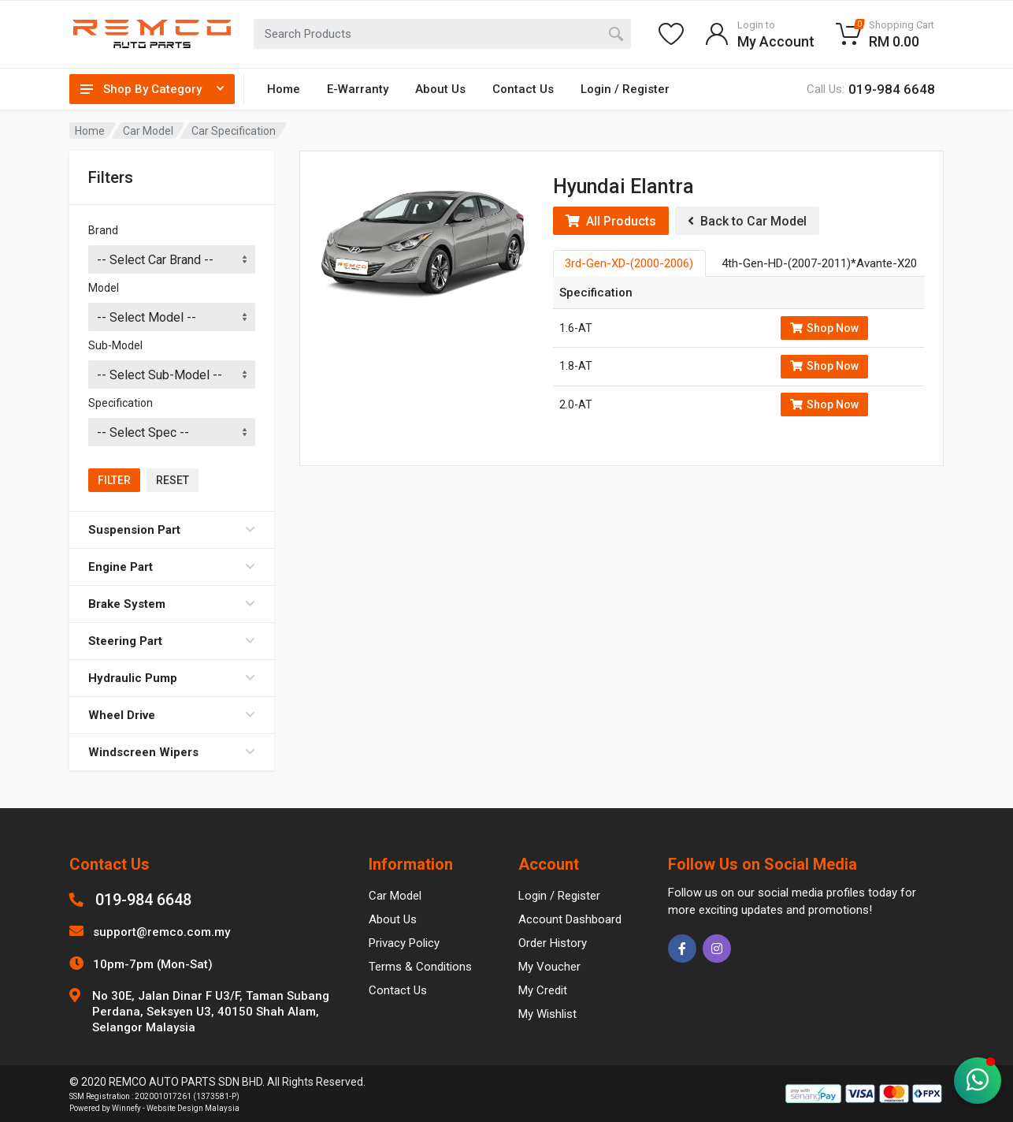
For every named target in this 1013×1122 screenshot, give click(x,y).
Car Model (148, 131)
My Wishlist (547, 1014)
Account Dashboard (570, 919)
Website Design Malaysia (193, 1108)
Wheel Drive (171, 715)
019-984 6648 (143, 899)
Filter (114, 480)
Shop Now (824, 328)
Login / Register (625, 89)
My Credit (542, 990)
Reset (172, 480)
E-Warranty (357, 89)
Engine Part (171, 567)
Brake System (171, 604)
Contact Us (523, 89)
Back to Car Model (747, 221)
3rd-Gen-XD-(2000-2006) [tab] (629, 263)
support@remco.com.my (161, 932)
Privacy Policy (404, 943)
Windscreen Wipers (171, 752)
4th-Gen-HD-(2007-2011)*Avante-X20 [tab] (819, 263)
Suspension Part (171, 530)
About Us (440, 89)
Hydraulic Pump (171, 678)
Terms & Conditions (420, 967)
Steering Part (171, 641)
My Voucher (549, 967)
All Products (611, 221)
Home (283, 89)
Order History (552, 943)
